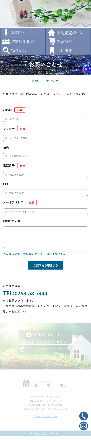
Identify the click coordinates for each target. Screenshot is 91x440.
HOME (35, 80)
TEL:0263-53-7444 (25, 297)
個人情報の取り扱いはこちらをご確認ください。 (35, 257)
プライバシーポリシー (45, 420)
